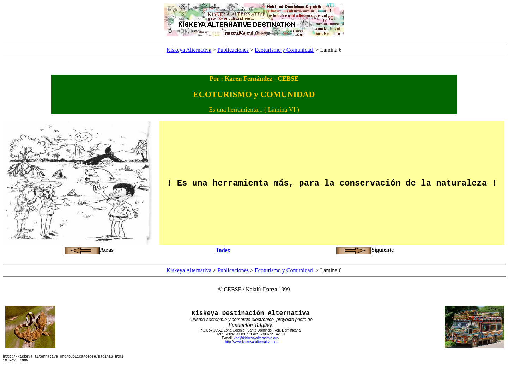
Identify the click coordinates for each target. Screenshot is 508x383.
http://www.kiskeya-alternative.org (251, 342)
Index (223, 250)
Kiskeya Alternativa (189, 50)
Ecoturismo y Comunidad (284, 50)
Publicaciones (233, 50)
